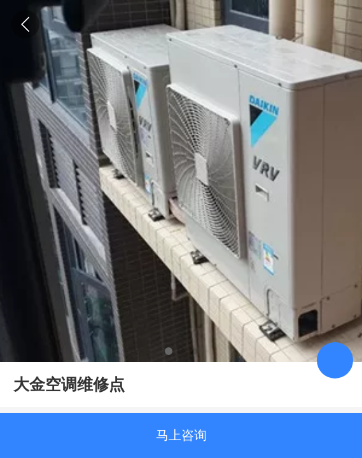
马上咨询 (181, 435)
